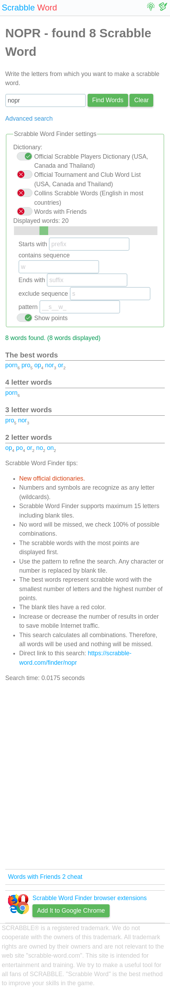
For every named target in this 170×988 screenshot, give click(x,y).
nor (49, 365)
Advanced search (29, 118)
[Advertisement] (85, 776)
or (61, 365)
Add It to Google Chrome (71, 910)
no (39, 447)
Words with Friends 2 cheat (45, 876)
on (50, 447)
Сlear (141, 100)
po (19, 447)
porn (11, 365)
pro (25, 365)
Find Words (108, 100)
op (37, 365)
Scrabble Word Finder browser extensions (89, 898)
